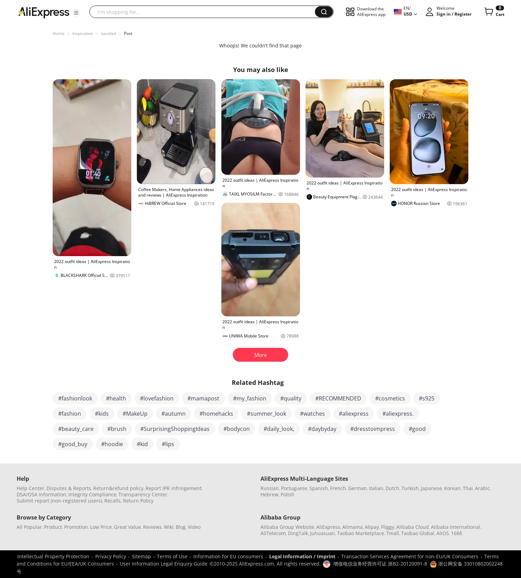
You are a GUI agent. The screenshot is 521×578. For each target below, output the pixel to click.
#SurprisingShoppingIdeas (175, 429)
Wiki (169, 527)
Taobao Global (417, 533)
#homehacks (216, 413)
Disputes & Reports (68, 488)
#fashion (69, 413)
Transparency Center (142, 494)
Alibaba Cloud (412, 527)
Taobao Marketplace (360, 533)
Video (194, 527)
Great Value (127, 527)
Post (128, 33)
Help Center (30, 488)
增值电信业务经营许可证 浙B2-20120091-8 (380, 563)
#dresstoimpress (372, 429)
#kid (142, 444)
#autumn (173, 413)
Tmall (392, 533)
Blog (181, 527)
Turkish (410, 488)
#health (116, 398)
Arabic (482, 488)
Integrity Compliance (92, 494)
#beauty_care (76, 429)
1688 (456, 533)
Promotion (76, 527)
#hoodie (112, 444)
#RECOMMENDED (338, 398)
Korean (452, 488)
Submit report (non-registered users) (59, 500)
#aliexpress (354, 413)
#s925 (426, 398)
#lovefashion (157, 398)
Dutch (392, 488)
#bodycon (236, 429)
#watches (312, 413)
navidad (108, 33)
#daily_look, (279, 429)
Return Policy (138, 500)
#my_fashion (249, 398)
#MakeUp (135, 413)
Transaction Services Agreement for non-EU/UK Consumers (409, 556)
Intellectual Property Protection (53, 556)
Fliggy (387, 527)
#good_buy (72, 444)
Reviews (152, 527)
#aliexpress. (398, 413)
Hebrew (269, 494)
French (338, 488)
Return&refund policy (118, 488)
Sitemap (141, 556)
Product (53, 527)
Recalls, (113, 500)
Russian (269, 488)
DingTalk (298, 533)
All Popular (29, 527)
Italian (376, 488)
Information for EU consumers (228, 556)
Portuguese (294, 488)
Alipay (372, 527)
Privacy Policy (110, 556)
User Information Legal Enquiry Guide (163, 563)
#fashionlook (75, 398)
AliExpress (328, 527)
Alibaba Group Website (287, 527)
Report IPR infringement (173, 488)
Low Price (101, 527)
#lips (168, 444)
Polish (287, 494)
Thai (468, 488)
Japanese (431, 488)
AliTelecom (273, 533)
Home (58, 33)
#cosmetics (390, 398)
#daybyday (322, 429)
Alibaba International (455, 527)
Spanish (318, 488)
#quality (290, 398)
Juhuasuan (322, 533)
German (357, 488)
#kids (102, 413)
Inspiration (82, 33)
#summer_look (266, 413)
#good (417, 429)
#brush (116, 429)
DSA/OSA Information (41, 494)
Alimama (352, 527)
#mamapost (203, 398)
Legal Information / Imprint (302, 556)
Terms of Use (172, 556)
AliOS (442, 533)
